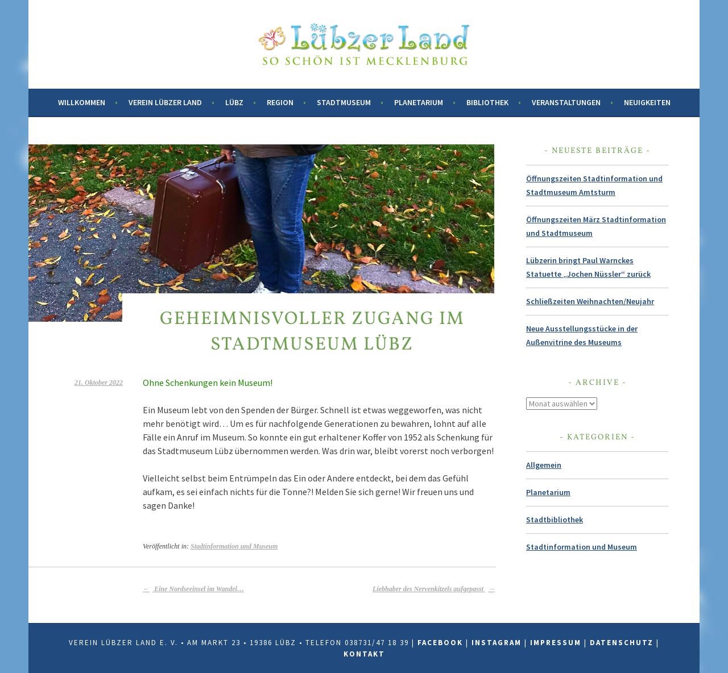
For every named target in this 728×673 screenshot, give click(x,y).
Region (280, 102)
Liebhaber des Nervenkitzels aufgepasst (434, 589)
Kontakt (364, 654)
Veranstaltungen (566, 102)
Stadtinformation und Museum (234, 546)
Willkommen (81, 102)
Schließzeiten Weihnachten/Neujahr (590, 301)
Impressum (555, 642)
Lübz (234, 102)
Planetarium (418, 102)
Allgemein (543, 465)
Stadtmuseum (344, 102)
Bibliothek (487, 102)
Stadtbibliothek (554, 519)
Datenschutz (621, 642)
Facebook (440, 642)
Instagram (496, 642)
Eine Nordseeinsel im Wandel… (193, 589)
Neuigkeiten (647, 102)
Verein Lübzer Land (165, 102)
